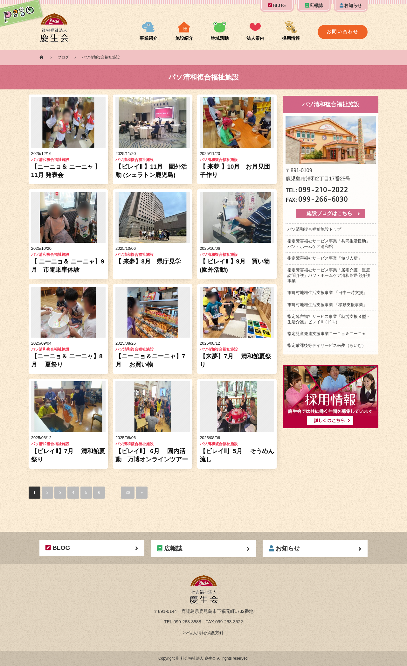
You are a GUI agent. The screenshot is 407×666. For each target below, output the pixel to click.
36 (128, 492)
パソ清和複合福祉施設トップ (314, 229)
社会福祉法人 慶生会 (198, 658)
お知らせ (351, 5)
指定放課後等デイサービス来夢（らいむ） (326, 345)
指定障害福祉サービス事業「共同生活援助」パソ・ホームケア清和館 (328, 244)
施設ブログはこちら (329, 213)
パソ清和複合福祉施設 (50, 160)
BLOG (277, 5)
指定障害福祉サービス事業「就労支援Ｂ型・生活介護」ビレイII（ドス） (328, 319)
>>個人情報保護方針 (203, 632)
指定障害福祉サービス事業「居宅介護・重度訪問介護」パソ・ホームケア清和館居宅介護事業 (328, 275)
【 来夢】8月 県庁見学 (148, 261)
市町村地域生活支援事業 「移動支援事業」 (327, 304)
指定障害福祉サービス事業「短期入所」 (324, 258)
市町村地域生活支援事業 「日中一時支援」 (327, 292)
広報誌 (314, 5)
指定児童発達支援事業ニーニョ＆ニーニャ (326, 333)
